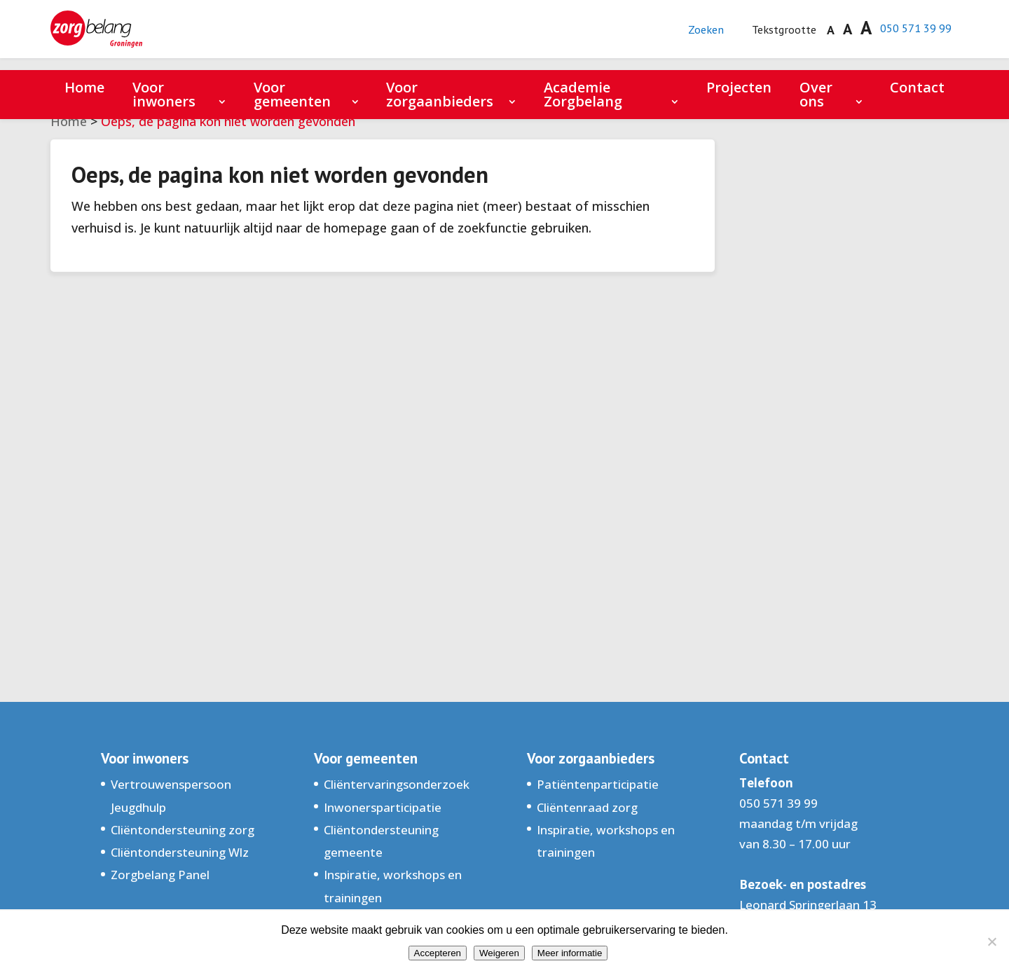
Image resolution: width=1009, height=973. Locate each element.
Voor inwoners (163, 94)
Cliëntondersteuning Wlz (180, 852)
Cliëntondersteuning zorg (182, 830)
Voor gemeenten (292, 94)
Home (84, 87)
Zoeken (690, 35)
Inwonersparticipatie (382, 807)
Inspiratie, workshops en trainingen (393, 886)
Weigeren (499, 953)
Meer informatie (570, 953)
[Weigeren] (991, 941)
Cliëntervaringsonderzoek (396, 784)
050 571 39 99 (911, 34)
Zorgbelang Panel (160, 875)
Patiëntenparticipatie (598, 784)
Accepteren (437, 953)
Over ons (815, 94)
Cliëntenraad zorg (587, 807)
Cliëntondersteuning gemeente (381, 841)
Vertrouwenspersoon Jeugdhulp (171, 795)
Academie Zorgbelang (583, 94)
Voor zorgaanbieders (439, 94)
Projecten (738, 87)
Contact (917, 87)
